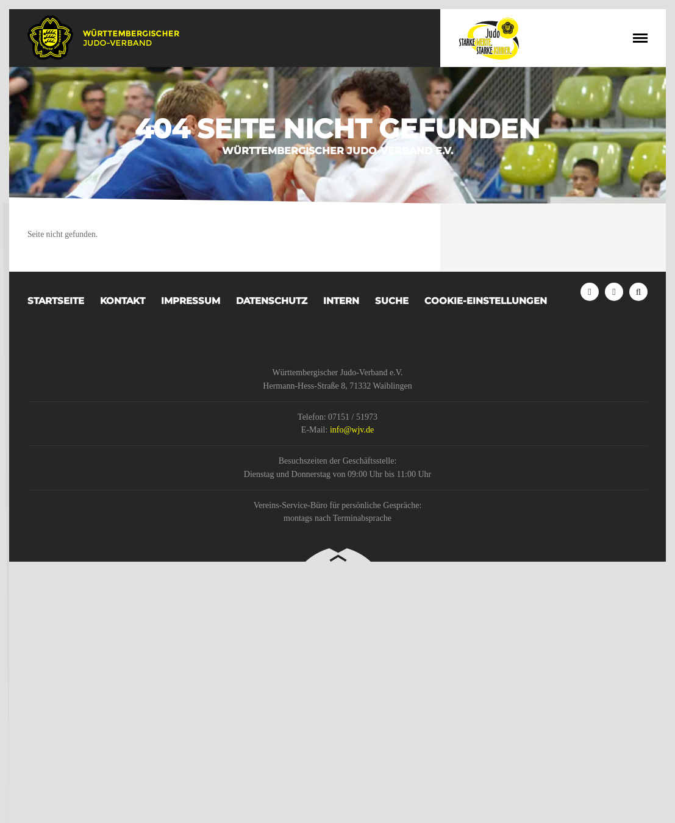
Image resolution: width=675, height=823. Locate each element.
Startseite (55, 300)
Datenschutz (271, 300)
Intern (341, 300)
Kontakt (122, 300)
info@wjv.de (352, 429)
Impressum (190, 300)
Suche (392, 300)
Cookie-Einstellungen (485, 300)
